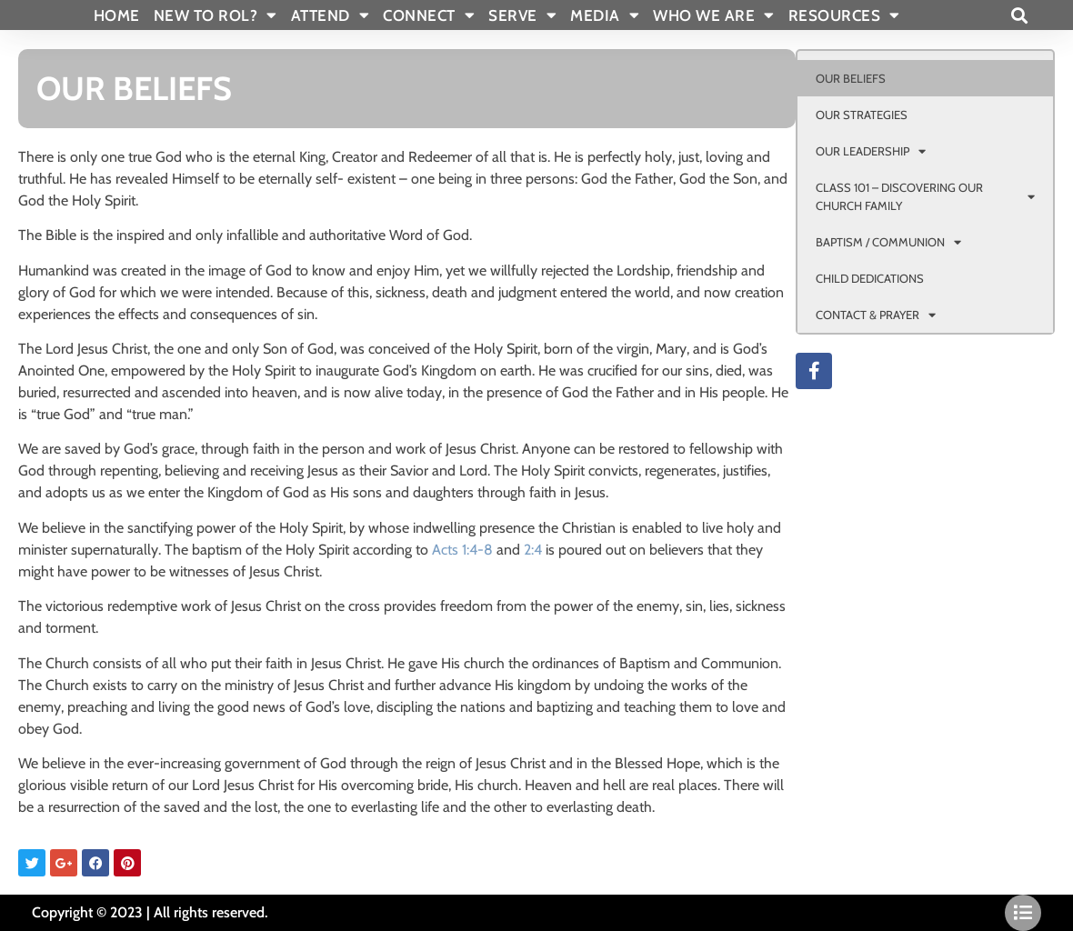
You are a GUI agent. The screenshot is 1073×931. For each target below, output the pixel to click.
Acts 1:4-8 (462, 549)
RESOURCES (844, 15)
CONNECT (429, 15)
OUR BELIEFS (851, 78)
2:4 (533, 549)
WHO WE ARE (714, 15)
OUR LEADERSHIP (871, 151)
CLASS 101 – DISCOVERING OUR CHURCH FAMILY (925, 196)
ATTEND (330, 15)
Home (117, 15)
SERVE (522, 15)
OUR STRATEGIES (862, 114)
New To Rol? (215, 15)
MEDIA (604, 15)
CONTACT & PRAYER (876, 315)
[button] (1019, 15)
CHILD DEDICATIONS (870, 278)
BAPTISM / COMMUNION (888, 242)
